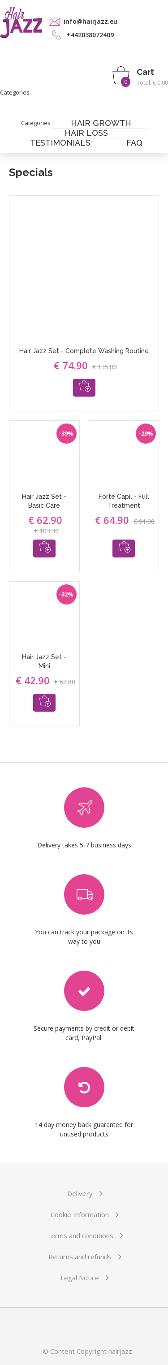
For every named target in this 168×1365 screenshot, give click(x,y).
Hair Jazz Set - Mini (44, 661)
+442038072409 (90, 34)
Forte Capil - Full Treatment (124, 501)
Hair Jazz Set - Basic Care (44, 501)
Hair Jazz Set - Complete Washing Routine (84, 350)
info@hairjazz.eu (90, 21)
